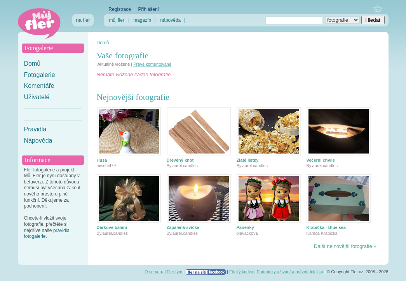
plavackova (247, 233)
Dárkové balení (112, 227)
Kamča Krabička (322, 233)
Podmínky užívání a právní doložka (290, 271)
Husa (102, 160)
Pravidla (35, 129)
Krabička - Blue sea (326, 227)
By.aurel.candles (182, 165)
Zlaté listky (248, 160)
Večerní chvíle (321, 160)
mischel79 (106, 165)
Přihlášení (148, 9)
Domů (32, 63)
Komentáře (39, 85)
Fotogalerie (39, 75)
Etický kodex (241, 271)
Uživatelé (37, 97)
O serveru (154, 271)
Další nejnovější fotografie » (345, 246)
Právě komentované (152, 64)
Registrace (120, 9)
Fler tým (174, 271)
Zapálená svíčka (183, 227)
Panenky (245, 227)
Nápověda (38, 140)
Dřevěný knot (180, 160)
